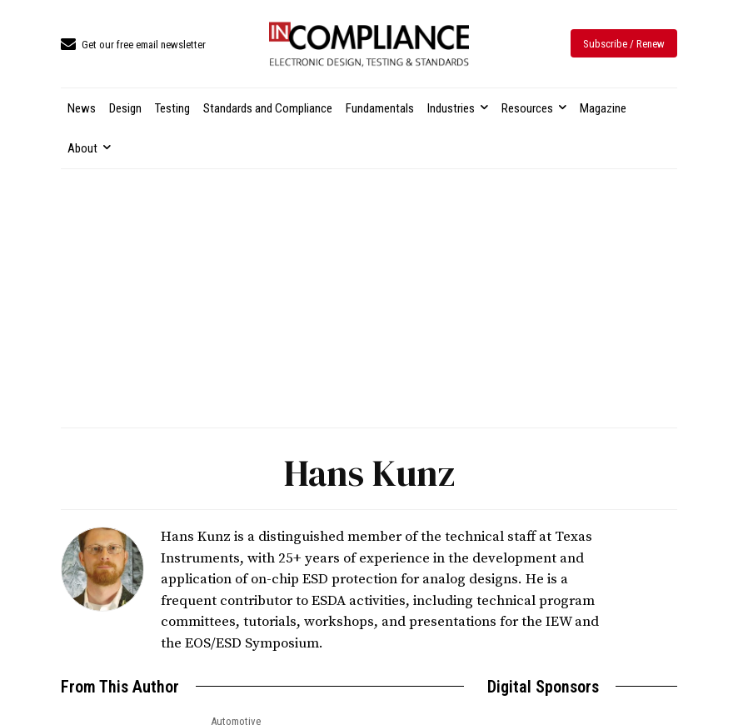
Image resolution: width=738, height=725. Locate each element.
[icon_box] (133, 45)
